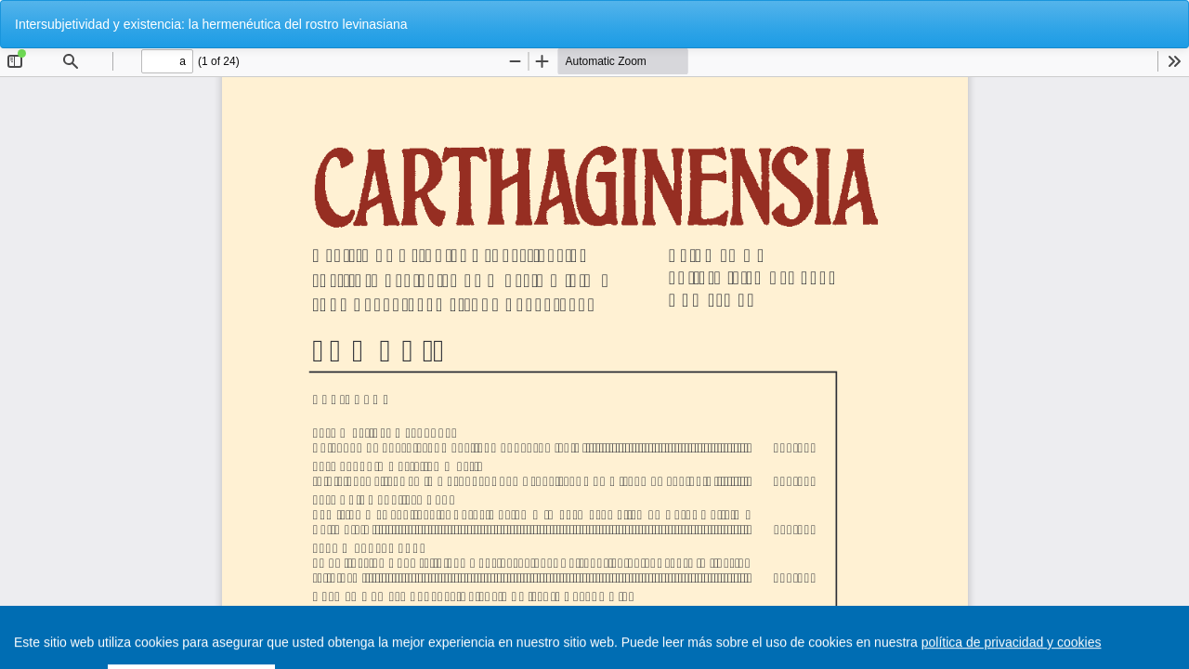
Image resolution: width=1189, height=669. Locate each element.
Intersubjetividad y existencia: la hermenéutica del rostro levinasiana (211, 24)
